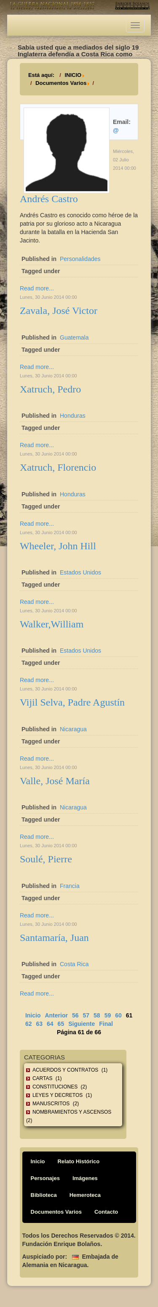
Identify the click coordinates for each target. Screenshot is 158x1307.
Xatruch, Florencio (58, 467)
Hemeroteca (85, 1195)
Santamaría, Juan (54, 937)
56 (75, 1015)
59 (107, 1015)
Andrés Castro (49, 198)
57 (86, 1015)
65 (61, 1023)
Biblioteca (44, 1195)
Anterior (56, 1015)
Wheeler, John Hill (58, 545)
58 (97, 1015)
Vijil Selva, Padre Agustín (72, 702)
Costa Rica (74, 964)
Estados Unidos (80, 572)
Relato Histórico (78, 1161)
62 (28, 1023)
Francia (70, 886)
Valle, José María (55, 780)
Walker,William (51, 624)
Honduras (73, 415)
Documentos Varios (60, 83)
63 (39, 1023)
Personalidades (80, 259)
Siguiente (81, 1023)
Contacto (106, 1212)
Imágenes (85, 1178)
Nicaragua (73, 729)
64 (50, 1023)
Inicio (33, 1015)
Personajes (45, 1178)
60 (118, 1015)
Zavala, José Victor (58, 310)
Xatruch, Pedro (50, 389)
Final (106, 1023)
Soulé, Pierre (46, 859)
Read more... (37, 288)
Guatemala (74, 337)
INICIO (72, 75)
